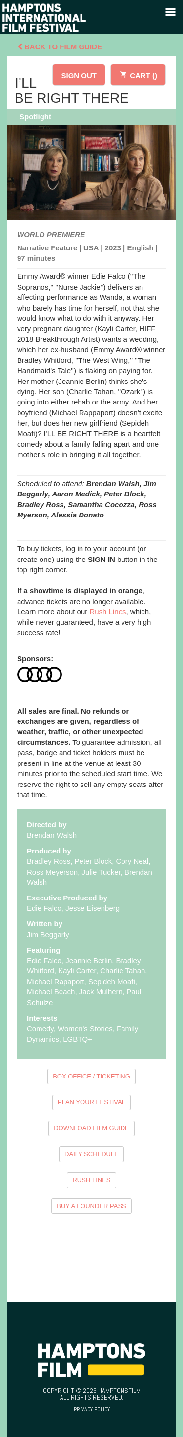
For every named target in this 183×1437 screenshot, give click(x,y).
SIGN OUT (79, 75)
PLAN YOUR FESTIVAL (91, 1102)
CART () (138, 74)
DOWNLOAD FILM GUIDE (91, 1128)
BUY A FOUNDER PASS (91, 1206)
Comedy (40, 1028)
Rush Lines (107, 611)
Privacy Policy (92, 1409)
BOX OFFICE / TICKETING (91, 1076)
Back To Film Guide (59, 47)
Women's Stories (85, 1028)
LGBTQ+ (77, 1039)
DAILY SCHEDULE (91, 1154)
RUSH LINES (91, 1180)
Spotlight (35, 116)
